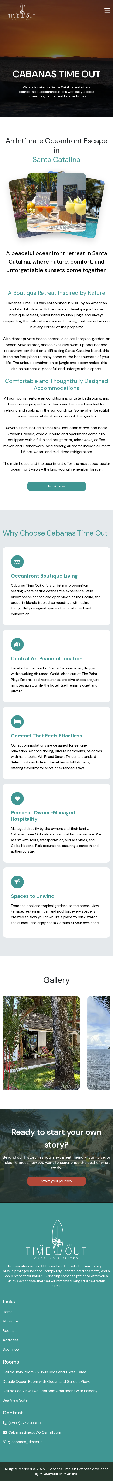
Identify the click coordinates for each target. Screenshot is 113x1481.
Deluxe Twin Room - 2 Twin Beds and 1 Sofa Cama (44, 1372)
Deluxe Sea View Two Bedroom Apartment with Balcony (50, 1390)
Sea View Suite (15, 1400)
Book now (56, 486)
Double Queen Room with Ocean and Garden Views (47, 1381)
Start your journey (56, 1181)
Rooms (8, 1330)
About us (11, 1321)
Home (8, 1311)
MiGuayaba (49, 1474)
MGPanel (71, 1474)
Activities (11, 1339)
